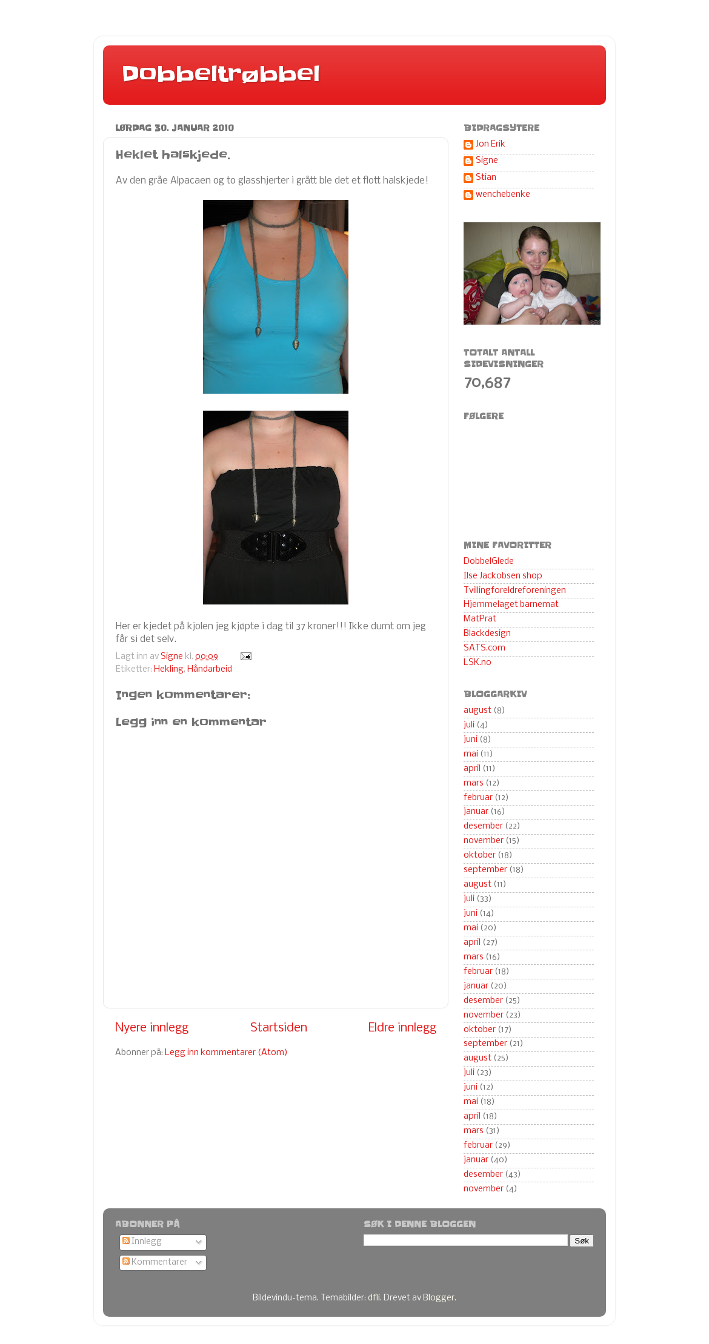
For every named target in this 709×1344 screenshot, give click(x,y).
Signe (487, 160)
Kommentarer (154, 1262)
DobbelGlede (489, 561)
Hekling (169, 669)
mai (471, 754)
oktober (480, 855)
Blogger (438, 1298)
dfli (374, 1298)
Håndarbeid (209, 669)
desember (483, 826)
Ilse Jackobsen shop (503, 576)
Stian (486, 177)
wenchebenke (503, 194)
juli (469, 725)
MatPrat (480, 619)
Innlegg (142, 1241)
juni (471, 739)
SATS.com (484, 648)
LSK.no (477, 662)
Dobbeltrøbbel (220, 74)
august (477, 710)
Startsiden (278, 1028)
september (485, 870)
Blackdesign (487, 633)
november (484, 841)
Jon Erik (490, 144)
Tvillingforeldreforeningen (515, 590)
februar (478, 798)
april (472, 768)
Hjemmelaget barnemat (511, 604)
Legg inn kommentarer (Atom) (226, 1053)
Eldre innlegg (402, 1028)
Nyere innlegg (151, 1028)
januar (476, 811)
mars (474, 783)
